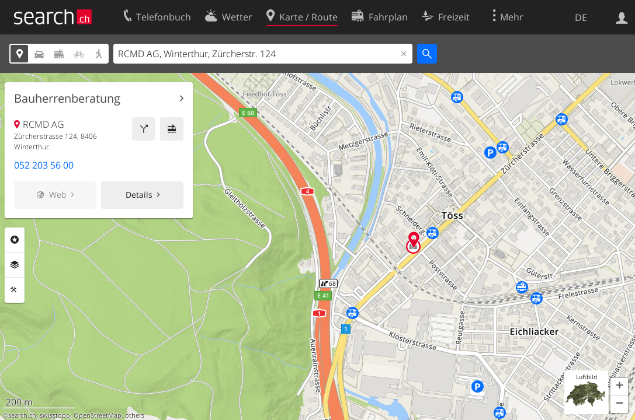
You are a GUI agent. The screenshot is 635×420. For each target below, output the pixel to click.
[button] (619, 387)
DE (581, 17)
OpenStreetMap (98, 415)
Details (139, 194)
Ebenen (15, 265)
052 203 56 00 (44, 165)
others (134, 415)
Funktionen (15, 290)
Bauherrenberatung (67, 99)
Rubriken (15, 240)
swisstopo (55, 415)
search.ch (22, 415)
